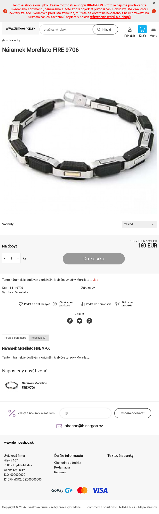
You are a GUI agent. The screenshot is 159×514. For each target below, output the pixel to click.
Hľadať (106, 29)
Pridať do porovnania (98, 304)
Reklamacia (62, 467)
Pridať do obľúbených (37, 304)
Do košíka (93, 259)
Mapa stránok (147, 507)
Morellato (21, 292)
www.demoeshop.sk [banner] (20, 28)
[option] (79, 137)
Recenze (60, 472)
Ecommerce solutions (101, 507)
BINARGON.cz (126, 507)
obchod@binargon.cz (83, 425)
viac (95, 280)
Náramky (15, 40)
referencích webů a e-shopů (110, 17)
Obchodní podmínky (67, 463)
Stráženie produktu (127, 304)
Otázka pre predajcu (65, 304)
